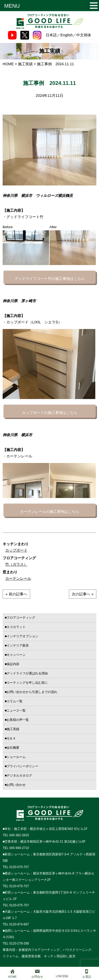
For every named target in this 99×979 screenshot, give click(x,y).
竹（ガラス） (16, 564)
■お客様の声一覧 (17, 720)
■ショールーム (15, 757)
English (66, 35)
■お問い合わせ (15, 785)
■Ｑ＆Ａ (10, 738)
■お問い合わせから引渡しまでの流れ (31, 692)
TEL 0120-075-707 (16, 867)
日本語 (51, 35)
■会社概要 (12, 748)
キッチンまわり (16, 544)
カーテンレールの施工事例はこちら (49, 511)
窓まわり (10, 572)
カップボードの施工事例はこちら (49, 412)
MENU (12, 6)
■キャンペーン (15, 655)
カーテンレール (18, 578)
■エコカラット (15, 627)
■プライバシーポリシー (21, 766)
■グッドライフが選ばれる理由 (26, 673)
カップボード (16, 550)
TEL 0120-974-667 (16, 924)
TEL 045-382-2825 (16, 835)
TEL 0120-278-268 (16, 943)
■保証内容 (12, 664)
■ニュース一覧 (15, 710)
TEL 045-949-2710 (16, 848)
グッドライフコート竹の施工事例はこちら (50, 278)
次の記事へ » (82, 594)
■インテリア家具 (17, 645)
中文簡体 (83, 35)
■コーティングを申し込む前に (26, 683)
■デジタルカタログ (18, 775)
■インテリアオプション (21, 636)
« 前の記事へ (16, 594)
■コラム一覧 (13, 701)
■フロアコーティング (20, 618)
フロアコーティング (19, 558)
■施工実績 (12, 729)
